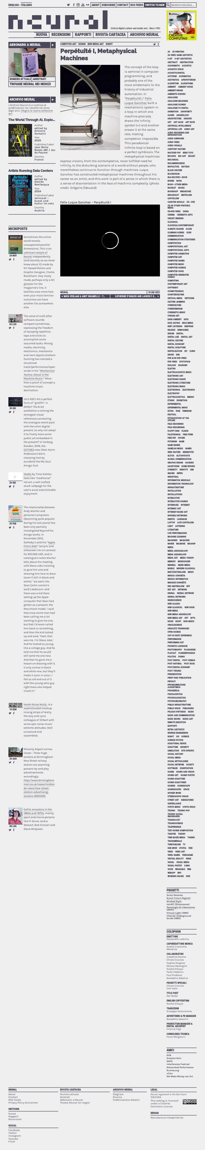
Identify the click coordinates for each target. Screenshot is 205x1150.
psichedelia (173, 690)
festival (172, 414)
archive (188, 118)
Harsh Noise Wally (35, 704)
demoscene (182, 330)
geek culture (174, 452)
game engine (174, 445)
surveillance (174, 803)
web (189, 869)
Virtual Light (174, 912)
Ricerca (117, 1097)
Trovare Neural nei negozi (30, 84)
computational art (178, 246)
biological (173, 159)
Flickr (11, 1141)
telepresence (174, 827)
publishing (188, 708)
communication (176, 236)
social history (175, 754)
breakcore (185, 191)
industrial (173, 477)
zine (188, 876)
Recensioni (60, 34)
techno (171, 810)
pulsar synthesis (177, 712)
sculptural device (177, 743)
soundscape (183, 786)
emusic (190, 397)
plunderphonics (186, 653)
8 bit (170, 58)
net (188, 586)
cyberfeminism (175, 309)
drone (171, 354)
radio (191, 712)
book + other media (178, 184)
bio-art (182, 156)
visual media (182, 862)
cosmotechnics (176, 291)
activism (172, 76)
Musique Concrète (177, 582)
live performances (177, 533)
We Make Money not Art (180, 1076)
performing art (176, 642)
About (96, 5)
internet (185, 505)
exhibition (182, 400)
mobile (171, 568)
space (186, 789)
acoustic (186, 65)
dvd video (172, 361)
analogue (173, 97)
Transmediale (175, 841)
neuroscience (174, 600)
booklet (172, 188)
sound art (173, 775)
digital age (173, 337)
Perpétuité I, (134, 98)
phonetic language (177, 646)
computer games (176, 260)
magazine (184, 540)
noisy (178, 621)
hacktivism (173, 466)
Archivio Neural (144, 34)
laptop (171, 522)
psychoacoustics (177, 698)
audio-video (174, 142)
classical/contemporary (181, 225)
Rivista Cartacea (110, 34)
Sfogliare (118, 1094)
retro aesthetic (176, 729)
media (170, 547)
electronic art (175, 376)
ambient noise (185, 87)
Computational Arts (178, 250)
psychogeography (177, 701)
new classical (175, 607)
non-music (188, 621)
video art (180, 851)
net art (172, 589)
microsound (184, 561)
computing (173, 280)
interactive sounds (178, 501)
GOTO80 (29, 449)
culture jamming (176, 302)
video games (174, 855)
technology (174, 820)
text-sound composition (180, 830)
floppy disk (173, 431)
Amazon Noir (174, 1058)
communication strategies (181, 239)
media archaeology (178, 551)
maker (171, 543)
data (186, 319)
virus (188, 858)
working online (176, 876)
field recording (175, 424)
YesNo (27, 474)
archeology (182, 115)
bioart (191, 156)
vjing (187, 865)
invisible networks (177, 515)
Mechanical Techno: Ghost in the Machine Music (39, 374)
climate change (176, 229)
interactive (174, 498)
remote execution (177, 722)
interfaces (173, 505)
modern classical (186, 568)
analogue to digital (178, 108)
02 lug (12, 324)
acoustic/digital (176, 73)
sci (177, 736)
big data (172, 156)
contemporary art (177, 284)
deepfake (188, 326)
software (173, 768)
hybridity (172, 469)
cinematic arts (185, 215)
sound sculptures (177, 782)
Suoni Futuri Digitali (179, 898)
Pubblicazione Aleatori (126, 1099)
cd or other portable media (179, 206)
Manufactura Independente (167, 1117)
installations (175, 494)
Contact (122, 5)
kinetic (171, 519)
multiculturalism (177, 572)
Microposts (17, 229)
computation (174, 243)
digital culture (175, 340)
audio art (189, 129)
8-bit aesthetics (183, 58)
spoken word (174, 793)
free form (188, 434)
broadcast (173, 195)
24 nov (13, 255)
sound (171, 772)
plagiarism (189, 649)
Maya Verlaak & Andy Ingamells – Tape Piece (85, 296)
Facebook (14, 1130)
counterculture (176, 294)
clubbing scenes (176, 232)
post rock (189, 663)
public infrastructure (179, 705)
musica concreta (176, 575)
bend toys (188, 152)
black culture (175, 170)
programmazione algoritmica (176, 686)
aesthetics (173, 80)
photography (175, 649)
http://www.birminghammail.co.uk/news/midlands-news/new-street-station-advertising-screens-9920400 (39, 788)
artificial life (175, 129)
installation (174, 491)
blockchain (174, 174)
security (184, 747)
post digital (174, 660)
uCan (170, 1073)
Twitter (12, 1132)
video (170, 851)
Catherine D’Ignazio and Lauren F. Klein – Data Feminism (137, 296)
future (181, 438)
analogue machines (178, 101)
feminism (186, 411)
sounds (171, 786)
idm (192, 469)
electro (172, 368)
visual (171, 862)
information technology (181, 484)
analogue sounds (177, 104)
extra (171, 411)
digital (179, 333)
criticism (189, 298)
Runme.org (173, 1070)
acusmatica (185, 76)
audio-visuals (175, 145)
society (190, 764)
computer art (68, 44)
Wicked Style (174, 901)
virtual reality (176, 858)
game (181, 441)
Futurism (172, 441)
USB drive (172, 848)
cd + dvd (191, 202)
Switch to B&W (155, 5)
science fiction (175, 740)
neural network (185, 593)
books (181, 188)
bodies (171, 181)
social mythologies (178, 761)
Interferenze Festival (178, 1064)
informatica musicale (179, 480)
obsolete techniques (178, 628)
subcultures (187, 800)
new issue (189, 607)
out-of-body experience (180, 635)
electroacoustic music (179, 372)
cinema (171, 215)
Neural (64, 292)
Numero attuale (20, 79)
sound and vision (185, 772)
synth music (174, 807)
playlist (172, 653)
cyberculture (174, 305)
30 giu (12, 408)
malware (180, 543)
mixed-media (184, 565)
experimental (174, 404)
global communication (179, 459)
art (169, 122)
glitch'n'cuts (183, 455)
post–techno (174, 671)
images (171, 473)
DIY (185, 351)
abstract (173, 62)
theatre (172, 834)
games (188, 448)
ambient (172, 87)
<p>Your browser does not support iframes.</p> (32, 168)
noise (170, 621)
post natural (175, 663)
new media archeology (179, 614)
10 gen (12, 709)
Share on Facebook (13, 259)
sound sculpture (176, 779)
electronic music (176, 386)
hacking (189, 462)
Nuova (41, 34)
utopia (182, 848)
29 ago (13, 758)
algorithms (187, 83)
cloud (189, 229)
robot (109, 44)
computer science (177, 267)
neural (171, 593)
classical (173, 222)
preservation (174, 674)
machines (172, 540)
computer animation (178, 253)
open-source (174, 632)
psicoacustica (175, 694)
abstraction (186, 62)
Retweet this (10, 259)
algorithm (173, 83)
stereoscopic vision (178, 796)
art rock (190, 122)
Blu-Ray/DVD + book (177, 177)
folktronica (174, 434)
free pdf (172, 438)
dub (178, 354)
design (81, 44)
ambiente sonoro (177, 94)
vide (190, 848)
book (179, 181)
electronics (188, 390)
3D (169, 51)
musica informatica (178, 579)
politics (172, 656)
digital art (186, 337)
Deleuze (171, 330)
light (170, 526)
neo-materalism (176, 586)
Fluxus (185, 431)
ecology (172, 365)
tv (184, 844)
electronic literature (179, 383)
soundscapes (174, 789)
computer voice (176, 271)
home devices (188, 466)
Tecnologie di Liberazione (181, 907)
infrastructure (176, 487)
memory (172, 561)
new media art (95, 44)
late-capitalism (185, 522)
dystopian (184, 361)
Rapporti (83, 34)
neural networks (177, 597)
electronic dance (177, 379)
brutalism (186, 195)
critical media (175, 298)
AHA (169, 1055)
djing (192, 351)
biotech (185, 166)
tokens (191, 837)
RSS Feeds (136, 5)
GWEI (170, 1061)
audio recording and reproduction (178, 134)
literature (173, 529)
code (188, 232)
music (191, 572)
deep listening (175, 326)
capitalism (173, 198)
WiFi (179, 873)
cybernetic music (176, 312)
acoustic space (175, 69)
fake (178, 411)
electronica (174, 390)
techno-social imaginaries (175, 815)
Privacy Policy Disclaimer (23, 1102)
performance (174, 639)
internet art (174, 508)
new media (173, 611)
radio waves (174, 719)
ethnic (171, 400)
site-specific (187, 750)
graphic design (175, 462)
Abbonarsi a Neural (25, 45)
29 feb (12, 523)
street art (173, 800)
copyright (173, 287)
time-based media (176, 837)
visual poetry (175, 865)
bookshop (173, 191)
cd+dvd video (174, 211)
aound (171, 115)
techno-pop (183, 810)
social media (174, 757)
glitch (171, 455)
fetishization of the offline (178, 419)
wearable (180, 869)
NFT (186, 618)
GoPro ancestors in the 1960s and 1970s (38, 811)
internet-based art (178, 512)
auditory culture (176, 149)
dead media (187, 323)
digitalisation (175, 351)
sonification (186, 768)
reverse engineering (178, 733)
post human (188, 660)
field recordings (176, 427)
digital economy (176, 344)
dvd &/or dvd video (177, 358)
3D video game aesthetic (180, 55)
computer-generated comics (178, 276)
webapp (171, 873)
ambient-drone (175, 90)
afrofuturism (188, 80)
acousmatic (174, 65)
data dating (174, 323)
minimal (172, 565)
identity (184, 469)
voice (170, 869)
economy (182, 365)
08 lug (12, 826)
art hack (178, 122)
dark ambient (175, 319)
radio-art (188, 719)
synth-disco (189, 807)
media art (173, 558)
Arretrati (39, 79)
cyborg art (173, 316)
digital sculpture (177, 347)
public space (174, 708)
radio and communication (181, 715)
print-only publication (179, 678)
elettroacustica (176, 397)
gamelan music (175, 448)
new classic (174, 604)
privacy (172, 681)
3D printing (178, 51)
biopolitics (173, 166)
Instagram (14, 1135)
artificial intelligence (179, 126)
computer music (176, 264)
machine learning (177, 536)
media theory (187, 558)
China (186, 211)
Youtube (13, 1138)
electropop (173, 393)
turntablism (174, 844)
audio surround (176, 138)
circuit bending (175, 218)
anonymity (186, 111)
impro (180, 473)
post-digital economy (179, 667)
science (185, 736)
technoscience (175, 823)
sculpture (173, 747)
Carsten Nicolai (176, 202)
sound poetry (188, 775)
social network (176, 764)
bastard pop (174, 152)
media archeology (177, 554)
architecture (174, 118)
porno (181, 656)
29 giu (12, 482)
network (182, 589)
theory (181, 834)
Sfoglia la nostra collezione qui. (30, 112)
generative (188, 452)
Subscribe (108, 5)
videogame (187, 855)
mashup (191, 543)
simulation (173, 750)
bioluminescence (176, 163)
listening (180, 526)
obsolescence (175, 625)
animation (173, 111)
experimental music (178, 407)
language (182, 519)
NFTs (192, 618)
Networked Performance (180, 1067)
